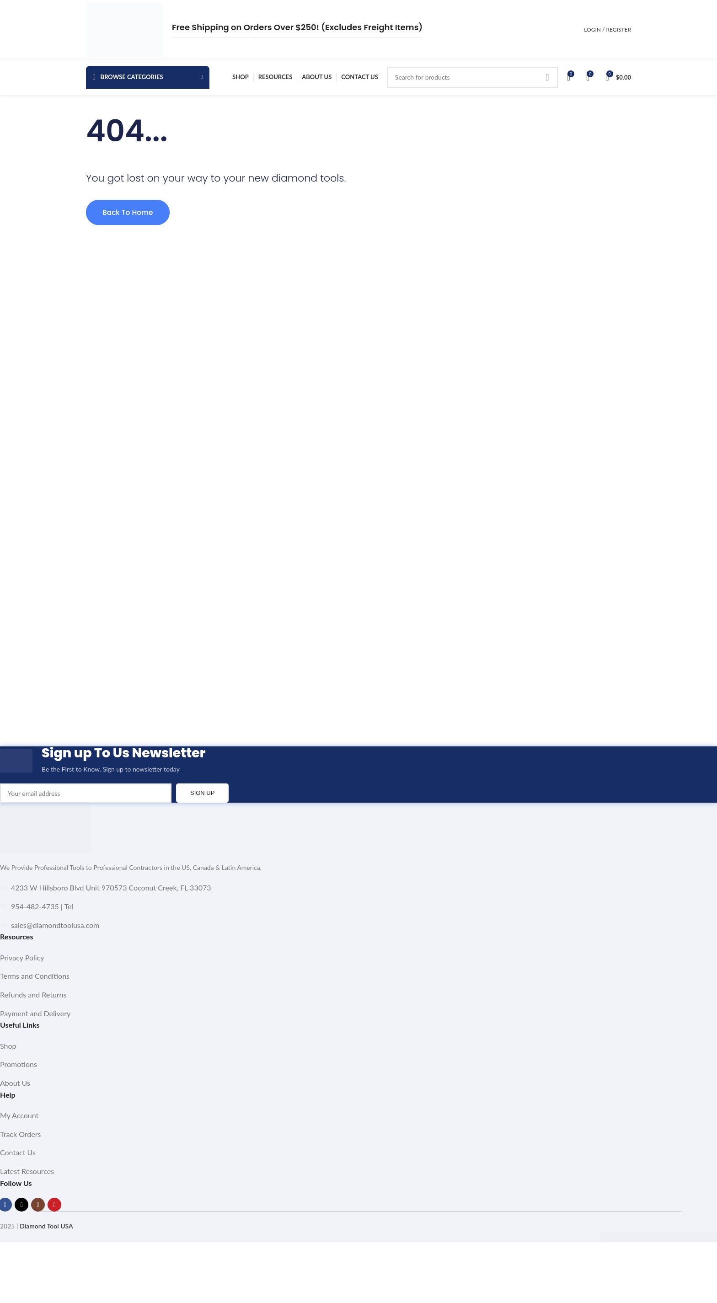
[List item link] (358, 965)
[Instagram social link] (38, 1212)
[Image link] (45, 834)
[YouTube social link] (54, 1212)
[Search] (472, 80)
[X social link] (21, 1212)
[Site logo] (124, 29)
